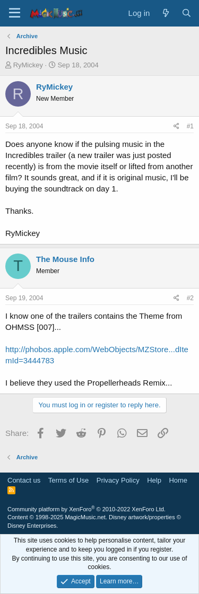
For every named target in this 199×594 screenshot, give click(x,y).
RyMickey (28, 65)
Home (178, 480)
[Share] (176, 126)
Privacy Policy (118, 480)
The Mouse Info (65, 259)
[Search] (186, 13)
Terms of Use (68, 480)
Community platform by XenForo (86, 509)
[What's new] (165, 13)
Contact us (23, 480)
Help (154, 480)
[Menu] (14, 13)
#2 (190, 298)
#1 (190, 126)
